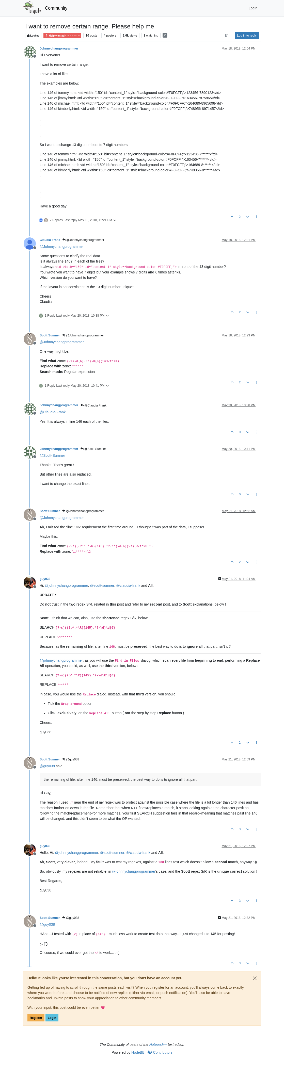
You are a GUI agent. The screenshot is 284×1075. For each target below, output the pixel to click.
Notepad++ (158, 1045)
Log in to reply (247, 35)
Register (36, 1018)
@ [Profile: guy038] (47, 766)
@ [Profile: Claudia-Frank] (53, 412)
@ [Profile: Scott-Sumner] (52, 455)
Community (56, 8)
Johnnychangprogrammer (59, 48)
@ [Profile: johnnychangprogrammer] (66, 585)
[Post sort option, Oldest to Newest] (226, 35)
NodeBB (138, 1052)
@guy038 (70, 759)
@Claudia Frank (93, 405)
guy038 (45, 579)
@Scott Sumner (93, 449)
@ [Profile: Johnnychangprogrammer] (62, 247)
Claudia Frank (50, 240)
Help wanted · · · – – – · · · (62, 35)
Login (52, 1018)
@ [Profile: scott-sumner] (102, 585)
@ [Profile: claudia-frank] (128, 585)
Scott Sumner (50, 335)
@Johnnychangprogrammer (83, 240)
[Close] (255, 978)
